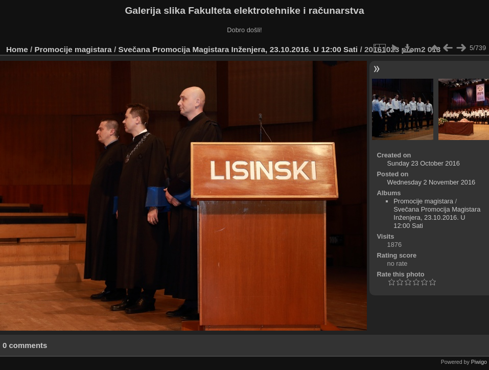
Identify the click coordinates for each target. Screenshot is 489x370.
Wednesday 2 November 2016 (431, 182)
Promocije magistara (73, 49)
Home (17, 49)
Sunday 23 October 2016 (423, 163)
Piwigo (479, 362)
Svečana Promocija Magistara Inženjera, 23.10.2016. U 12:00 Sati (239, 49)
